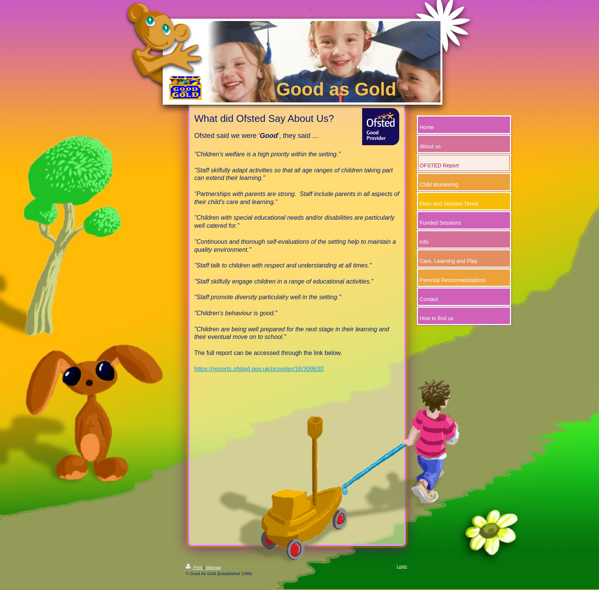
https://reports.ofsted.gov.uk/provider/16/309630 (259, 369)
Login (402, 566)
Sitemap (213, 567)
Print (195, 567)
